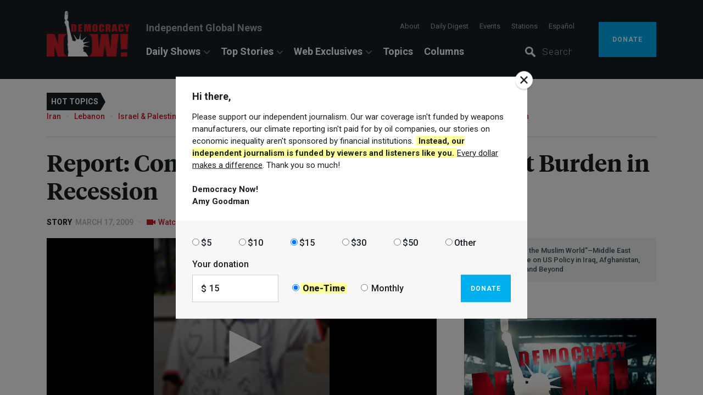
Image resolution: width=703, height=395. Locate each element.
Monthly (387, 288)
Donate (486, 288)
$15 (307, 242)
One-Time (324, 288)
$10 (255, 242)
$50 (410, 242)
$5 (206, 242)
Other (465, 242)
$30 (358, 242)
